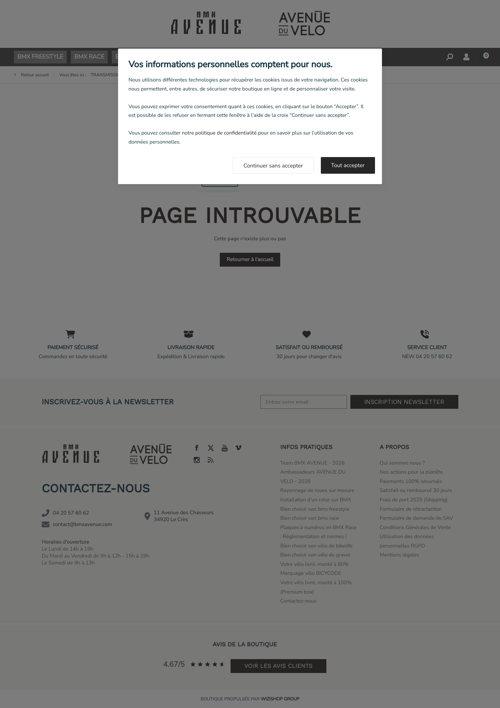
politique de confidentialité (226, 133)
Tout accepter (348, 165)
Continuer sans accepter (273, 166)
